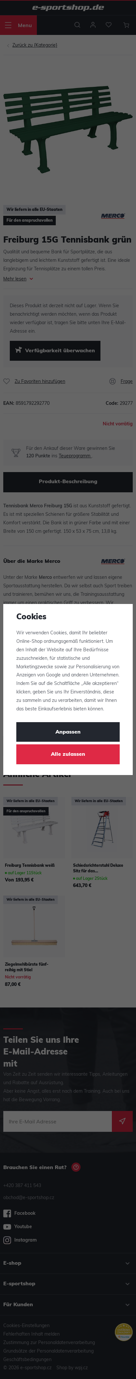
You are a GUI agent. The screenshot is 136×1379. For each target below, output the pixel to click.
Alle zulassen (68, 754)
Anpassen (68, 732)
